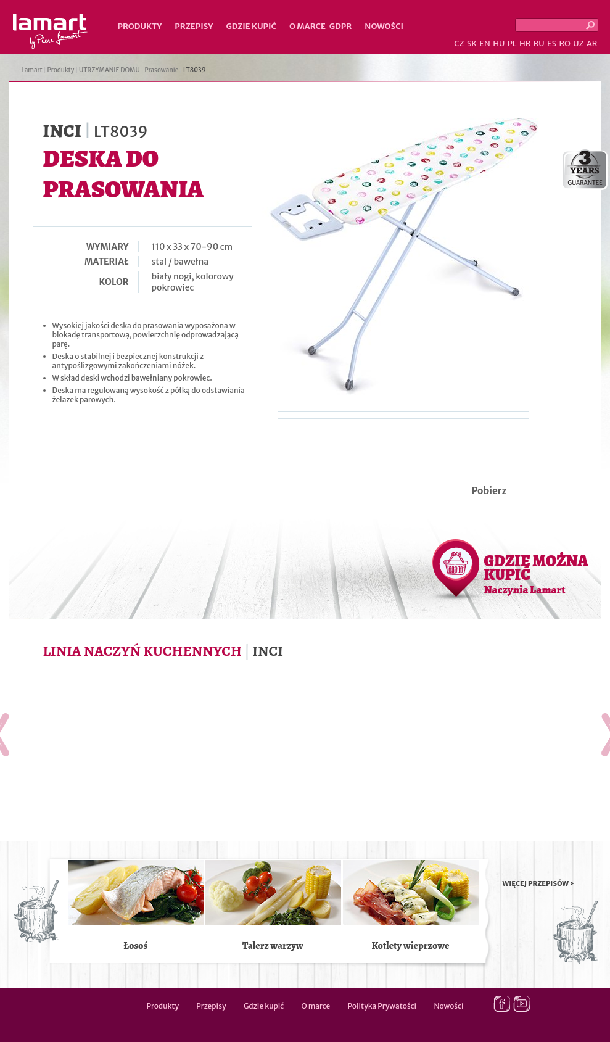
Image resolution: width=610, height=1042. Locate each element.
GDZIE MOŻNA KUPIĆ (536, 573)
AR (592, 43)
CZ (459, 43)
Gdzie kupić (251, 26)
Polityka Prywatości (382, 1006)
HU (499, 43)
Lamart (50, 31)
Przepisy (194, 26)
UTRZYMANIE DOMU (109, 70)
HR (524, 43)
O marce (307, 26)
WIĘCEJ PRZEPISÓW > (539, 883)
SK (472, 43)
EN (484, 43)
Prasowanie (161, 70)
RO (564, 43)
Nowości (384, 26)
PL (512, 43)
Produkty (140, 26)
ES (551, 43)
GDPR (340, 26)
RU (539, 43)
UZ (578, 43)
